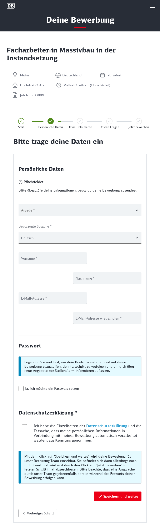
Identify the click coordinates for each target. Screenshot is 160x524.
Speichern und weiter (120, 456)
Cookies (12, 511)
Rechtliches (14, 518)
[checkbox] (21, 348)
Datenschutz (15, 505)
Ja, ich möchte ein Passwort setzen (52, 348)
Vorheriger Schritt (40, 473)
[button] (152, 5)
